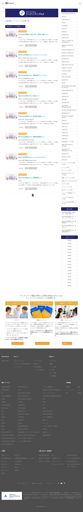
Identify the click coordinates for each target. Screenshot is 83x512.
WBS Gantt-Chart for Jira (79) (67, 145)
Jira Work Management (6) (69, 110)
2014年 (69, 273)
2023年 (69, 246)
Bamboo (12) (65, 58)
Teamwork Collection (6, 386)
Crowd (3, 429)
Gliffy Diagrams (21, 417)
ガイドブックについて (42, 343)
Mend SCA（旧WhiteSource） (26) (67, 150)
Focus (3, 420)
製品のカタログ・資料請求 (44, 458)
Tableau (44, 408)
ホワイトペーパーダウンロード (58, 464)
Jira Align (3, 398)
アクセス (79, 389)
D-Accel (19, 389)
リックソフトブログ (38, 360)
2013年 (69, 276)
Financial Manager (21, 408)
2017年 (69, 264)
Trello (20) (64, 138)
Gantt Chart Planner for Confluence (8, 441)
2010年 (69, 285)
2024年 (69, 243)
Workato (44, 401)
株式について (17, 455)
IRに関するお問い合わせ (72, 461)
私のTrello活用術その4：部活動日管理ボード (31, 116)
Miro (43, 405)
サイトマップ (50, 483)
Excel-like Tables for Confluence (8, 435)
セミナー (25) (65, 183)
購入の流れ (36, 363)
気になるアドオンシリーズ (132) (68, 174)
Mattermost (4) (65, 113)
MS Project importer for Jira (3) (68, 116)
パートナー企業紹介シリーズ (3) (69, 193)
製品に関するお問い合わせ (44, 455)
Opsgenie (3, 417)
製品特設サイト (46, 432)
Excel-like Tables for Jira (23, 386)
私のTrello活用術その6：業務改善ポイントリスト (32, 75)
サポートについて (17, 343)
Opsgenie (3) (65, 34)
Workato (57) (65, 153)
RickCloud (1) (65, 123)
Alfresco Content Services (48, 411)
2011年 (69, 282)
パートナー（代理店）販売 (39, 369)
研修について (67, 343)
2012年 (69, 279)
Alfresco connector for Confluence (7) (67, 41)
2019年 (69, 258)
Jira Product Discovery (6, 405)
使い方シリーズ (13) (67, 190)
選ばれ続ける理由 (5, 360)
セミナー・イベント (56, 461)
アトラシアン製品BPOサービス (49, 386)
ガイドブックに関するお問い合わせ (74, 458)
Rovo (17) (64, 28)
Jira (2, 392)
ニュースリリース (52, 360)
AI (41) (63, 22)
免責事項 (16, 470)
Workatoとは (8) (66, 156)
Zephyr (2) (64, 159)
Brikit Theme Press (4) (67, 64)
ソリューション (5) (67, 187)
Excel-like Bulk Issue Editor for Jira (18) (69, 86)
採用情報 (79, 392)
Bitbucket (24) (65, 61)
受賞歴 (79, 386)
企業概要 (68, 386)
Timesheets (20, 401)
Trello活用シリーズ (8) (67, 141)
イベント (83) (65, 167)
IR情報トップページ (5, 455)
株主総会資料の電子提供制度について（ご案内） (24, 458)
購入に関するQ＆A (37, 366)
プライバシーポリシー (22, 483)
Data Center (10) (66, 76)
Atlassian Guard (5, 408)
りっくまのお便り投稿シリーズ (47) (69, 202)
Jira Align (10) (65, 102)
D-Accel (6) (65, 25)
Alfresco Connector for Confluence (24, 398)
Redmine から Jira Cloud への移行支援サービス (27, 435)
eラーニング (45, 423)
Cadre (44, 398)
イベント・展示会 (52, 366)
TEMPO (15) (65, 135)
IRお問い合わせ (18, 464)
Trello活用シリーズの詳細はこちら (15, 26)
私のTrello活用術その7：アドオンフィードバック (32, 55)
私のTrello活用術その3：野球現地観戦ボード (31, 137)
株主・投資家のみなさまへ (7, 458)
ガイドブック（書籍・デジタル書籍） (50, 426)
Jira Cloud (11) (66, 19)
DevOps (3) (65, 80)
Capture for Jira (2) (67, 67)
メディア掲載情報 (52, 375)
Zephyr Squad (21, 420)
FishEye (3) (65, 93)
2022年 (69, 249)
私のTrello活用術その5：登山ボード (29, 96)
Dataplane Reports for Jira (23, 426)
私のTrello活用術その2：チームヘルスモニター (32, 157)
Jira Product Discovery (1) (68, 13)
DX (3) (63, 83)
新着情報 (51, 363)
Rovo (3, 411)
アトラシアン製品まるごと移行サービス (26, 438)
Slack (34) (64, 129)
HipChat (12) (65, 96)
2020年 (69, 255)
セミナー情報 (51, 369)
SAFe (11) (64, 126)
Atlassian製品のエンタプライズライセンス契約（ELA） (29, 432)
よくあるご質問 (18, 461)
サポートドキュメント (18, 366)
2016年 (69, 267)
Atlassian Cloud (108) (67, 55)
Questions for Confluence (23, 429)
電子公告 (16, 467)
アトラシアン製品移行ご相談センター (25, 441)
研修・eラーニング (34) (68, 177)
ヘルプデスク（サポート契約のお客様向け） (22, 363)
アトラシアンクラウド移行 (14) (68, 163)
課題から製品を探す (47, 435)
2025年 (69, 240)
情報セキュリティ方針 (36, 483)
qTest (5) (64, 120)
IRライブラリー (5, 467)
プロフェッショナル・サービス (49, 392)
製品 (53, 455)
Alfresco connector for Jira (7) (67, 46)
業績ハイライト (5, 464)
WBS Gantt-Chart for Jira (6, 432)
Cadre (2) (64, 31)
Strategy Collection (5, 389)
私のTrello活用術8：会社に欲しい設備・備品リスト (33, 34)
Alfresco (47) (65, 37)
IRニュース (4, 461)
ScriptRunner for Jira (22, 411)
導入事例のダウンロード (57, 458)
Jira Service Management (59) (66, 106)
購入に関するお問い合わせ (72, 455)
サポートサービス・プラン (19, 360)
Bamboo (3, 426)
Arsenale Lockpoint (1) (68, 52)
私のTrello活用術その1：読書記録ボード (30, 177)
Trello (3, 414)
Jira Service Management (6, 395)
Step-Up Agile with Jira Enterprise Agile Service (52, 395)
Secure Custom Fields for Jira (7, 444)
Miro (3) (64, 16)
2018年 (69, 261)
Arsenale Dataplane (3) (68, 49)
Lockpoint (20, 423)
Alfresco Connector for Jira (23, 395)
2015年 (69, 270)
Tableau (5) (65, 132)
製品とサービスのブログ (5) (69, 181)
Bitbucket (3, 423)
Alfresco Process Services (48, 414)
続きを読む (21, 45)
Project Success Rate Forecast (24, 392)
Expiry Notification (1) (67, 90)
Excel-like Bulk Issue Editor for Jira (8, 438)
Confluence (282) (66, 70)
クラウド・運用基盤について (48, 417)
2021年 (69, 252)
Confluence (4, 401)
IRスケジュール (5, 470)
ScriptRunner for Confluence (23, 414)
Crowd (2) (64, 74)
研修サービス (45, 420)
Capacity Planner (21, 405)
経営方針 (3, 473)
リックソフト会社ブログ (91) (68, 198)
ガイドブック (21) (66, 170)
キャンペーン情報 (52, 372)
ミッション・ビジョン (70, 389)
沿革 (67, 392)
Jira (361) (64, 99)
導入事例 (44, 429)
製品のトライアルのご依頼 (44, 461)
